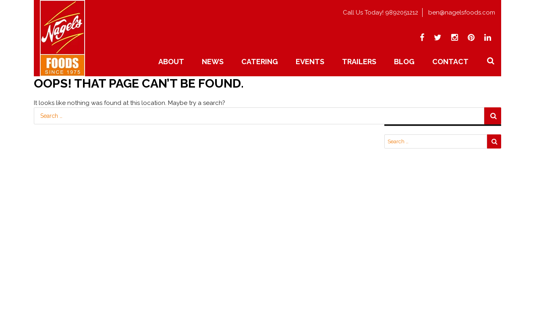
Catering (259, 61)
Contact (450, 61)
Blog (404, 61)
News (213, 61)
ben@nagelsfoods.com (461, 12)
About (171, 61)
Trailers (359, 61)
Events (310, 61)
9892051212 (401, 12)
